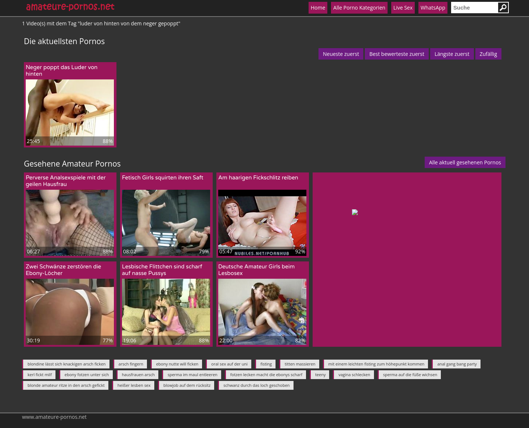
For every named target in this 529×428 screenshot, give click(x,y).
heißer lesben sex (134, 385)
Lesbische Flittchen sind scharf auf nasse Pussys (162, 270)
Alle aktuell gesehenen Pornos (465, 162)
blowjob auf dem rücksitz (186, 385)
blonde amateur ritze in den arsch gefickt (66, 385)
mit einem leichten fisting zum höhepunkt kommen (376, 364)
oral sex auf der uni (229, 364)
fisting (266, 364)
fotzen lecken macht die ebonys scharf (266, 374)
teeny (320, 374)
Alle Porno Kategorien (359, 7)
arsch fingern (131, 364)
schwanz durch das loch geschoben (256, 385)
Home (318, 7)
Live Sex (403, 7)
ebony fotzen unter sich (87, 374)
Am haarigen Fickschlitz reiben (258, 177)
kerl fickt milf (40, 374)
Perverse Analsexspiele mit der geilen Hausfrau (66, 181)
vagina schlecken (354, 374)
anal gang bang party (456, 364)
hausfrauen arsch (138, 374)
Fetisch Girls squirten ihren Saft (163, 177)
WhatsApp (433, 7)
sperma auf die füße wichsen (410, 374)
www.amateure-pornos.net (54, 416)
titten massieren (300, 364)
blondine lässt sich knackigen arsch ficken (67, 364)
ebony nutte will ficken (177, 364)
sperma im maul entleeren (192, 374)
